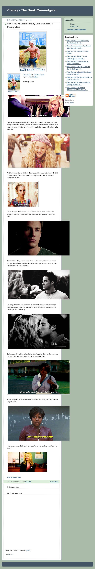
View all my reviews (14, 477)
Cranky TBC (74, 26)
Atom (28, 550)
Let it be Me (27, 74)
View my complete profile (76, 29)
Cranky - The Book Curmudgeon (32, 10)
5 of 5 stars (34, 77)
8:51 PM (28, 481)
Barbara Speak (39, 74)
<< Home (9, 554)
